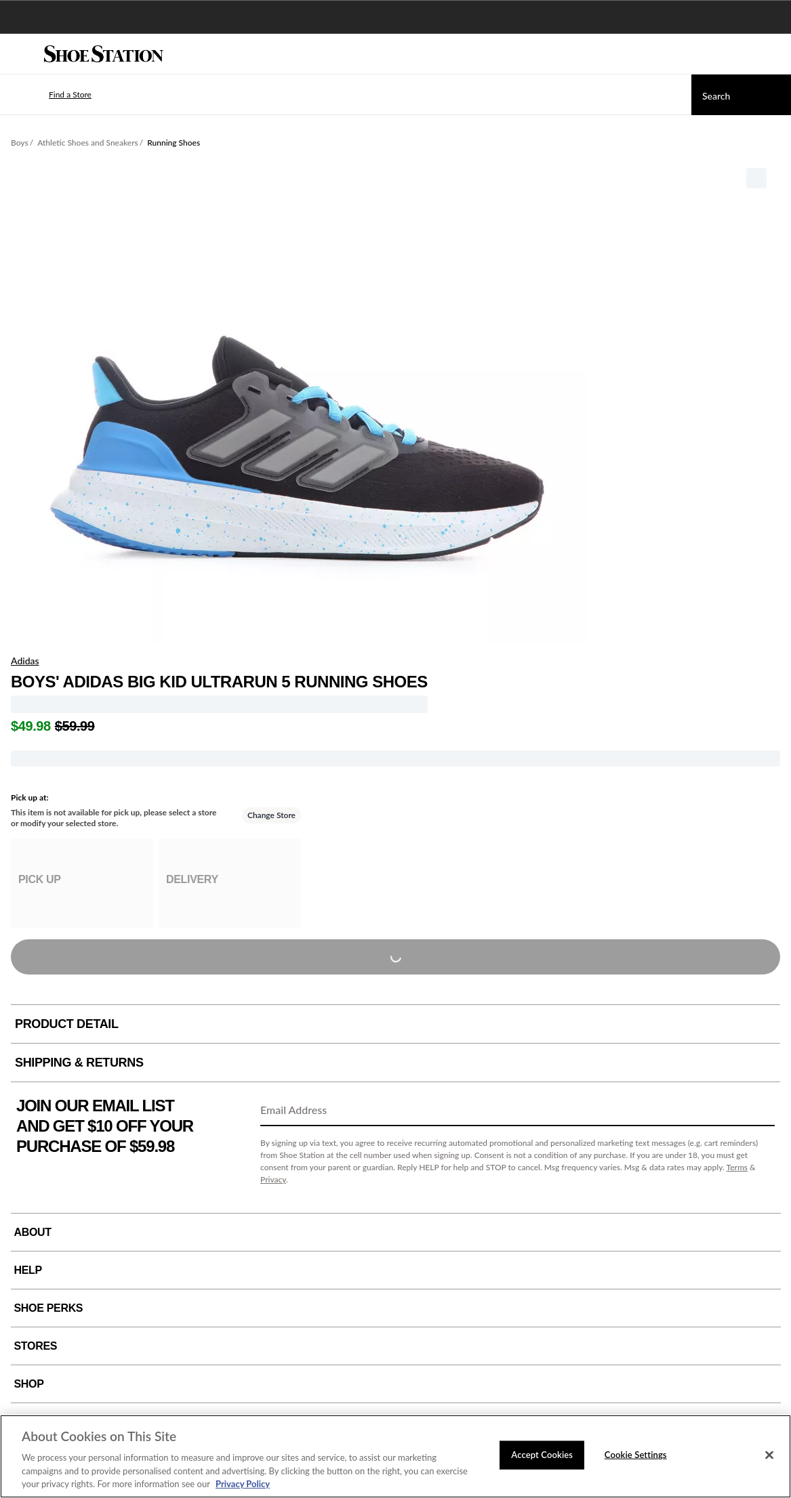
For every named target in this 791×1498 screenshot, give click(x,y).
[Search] (741, 94)
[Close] (769, 1455)
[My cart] (773, 54)
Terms (737, 1167)
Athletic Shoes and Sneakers (87, 142)
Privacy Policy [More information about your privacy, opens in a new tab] (243, 1483)
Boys (19, 142)
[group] (82, 883)
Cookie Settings (636, 1454)
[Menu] (20, 54)
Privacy (273, 1179)
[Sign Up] (760, 1110)
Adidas (25, 660)
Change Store (271, 815)
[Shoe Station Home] (103, 54)
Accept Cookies (542, 1454)
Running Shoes (173, 142)
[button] (50, 94)
